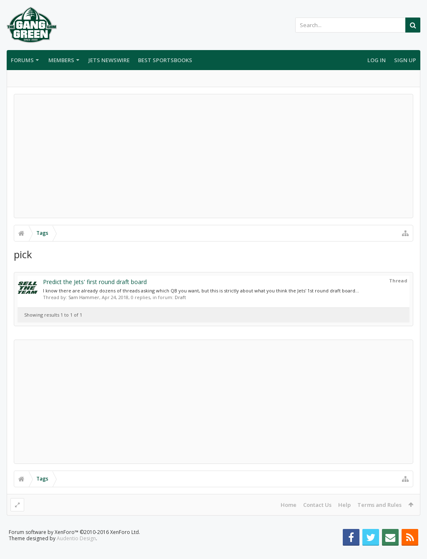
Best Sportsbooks (165, 60)
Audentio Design (76, 551)
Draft (180, 297)
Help (344, 505)
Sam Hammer (83, 297)
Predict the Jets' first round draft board (95, 282)
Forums (22, 60)
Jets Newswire (109, 60)
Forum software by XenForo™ (74, 545)
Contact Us (317, 505)
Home (288, 505)
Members (61, 60)
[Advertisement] (213, 156)
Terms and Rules (379, 505)
